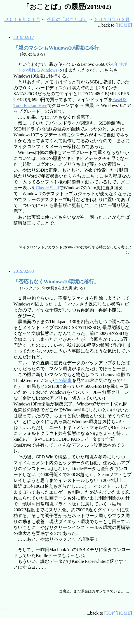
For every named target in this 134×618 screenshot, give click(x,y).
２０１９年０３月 (112, 19)
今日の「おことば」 (67, 19)
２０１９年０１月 (22, 19)
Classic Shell (47, 187)
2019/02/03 (23, 271)
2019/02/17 (23, 37)
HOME (123, 25)
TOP (110, 613)
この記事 (63, 380)
